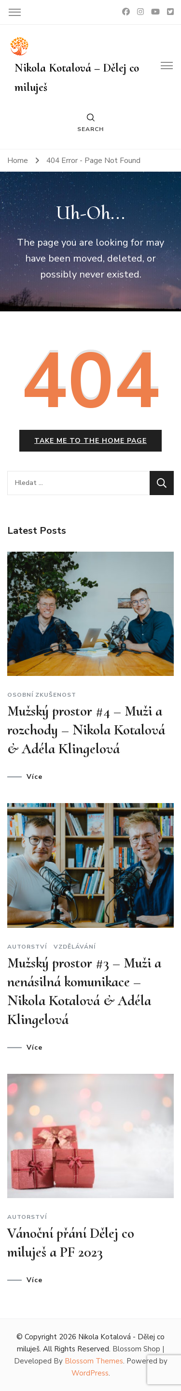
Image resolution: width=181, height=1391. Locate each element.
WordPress (90, 1373)
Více (34, 777)
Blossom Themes (94, 1361)
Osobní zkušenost (41, 694)
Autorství (27, 946)
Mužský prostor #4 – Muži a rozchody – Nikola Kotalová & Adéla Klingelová (86, 730)
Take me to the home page (90, 440)
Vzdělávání (75, 946)
